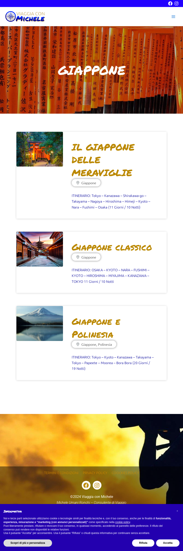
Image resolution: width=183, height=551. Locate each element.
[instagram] (176, 3)
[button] (177, 511)
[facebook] (170, 3)
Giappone (88, 183)
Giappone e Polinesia (96, 328)
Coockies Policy (127, 471)
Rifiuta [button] (143, 542)
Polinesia (105, 345)
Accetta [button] (168, 542)
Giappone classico (112, 247)
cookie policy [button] (122, 522)
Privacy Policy (95, 471)
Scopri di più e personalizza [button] (27, 542)
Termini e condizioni (60, 471)
